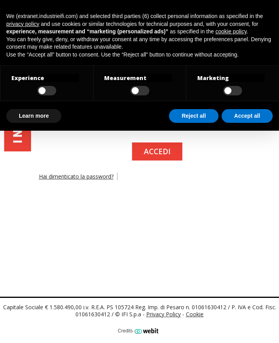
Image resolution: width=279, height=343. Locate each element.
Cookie (195, 314)
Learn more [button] (34, 116)
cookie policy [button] (230, 31)
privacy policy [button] (22, 24)
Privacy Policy (163, 314)
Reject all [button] (194, 116)
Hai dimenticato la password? (76, 176)
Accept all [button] (247, 116)
